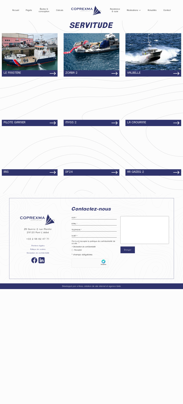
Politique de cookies (38, 364)
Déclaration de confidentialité (38, 368)
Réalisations (132, 10)
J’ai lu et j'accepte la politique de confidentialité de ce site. (93, 357)
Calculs (59, 10)
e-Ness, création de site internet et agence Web (99, 401)
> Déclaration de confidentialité (83, 361)
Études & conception (44, 10)
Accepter (78, 365)
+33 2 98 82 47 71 (38, 354)
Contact (167, 10)
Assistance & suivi (115, 10)
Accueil (15, 10)
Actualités (152, 10)
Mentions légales (38, 361)
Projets (29, 10)
